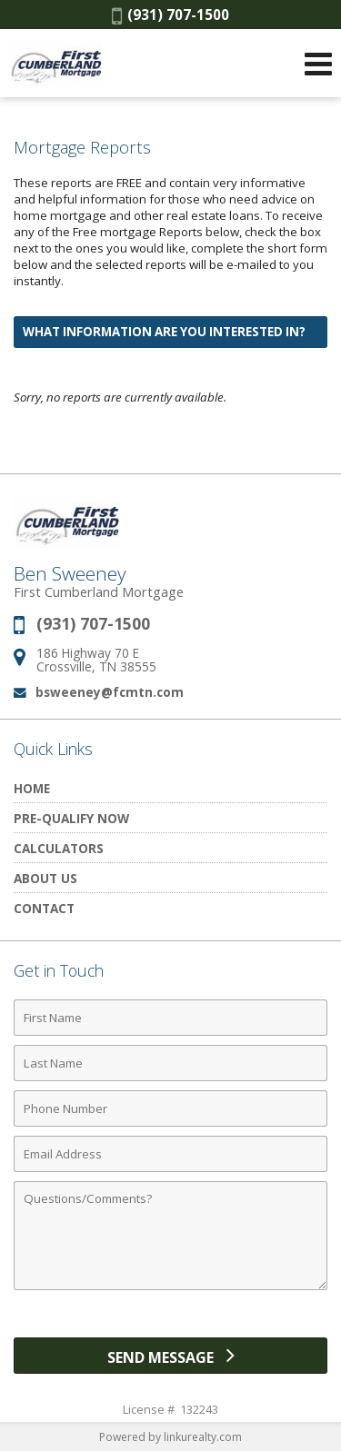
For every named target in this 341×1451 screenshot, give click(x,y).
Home (32, 788)
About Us (45, 878)
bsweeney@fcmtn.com (109, 692)
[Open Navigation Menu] (318, 63)
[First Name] (170, 1017)
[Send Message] (170, 1355)
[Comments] (170, 1235)
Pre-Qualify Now (71, 818)
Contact (44, 908)
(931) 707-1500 (170, 14)
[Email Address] (170, 1154)
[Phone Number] (170, 1108)
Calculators (59, 848)
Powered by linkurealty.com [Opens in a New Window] (170, 1437)
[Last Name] (170, 1063)
